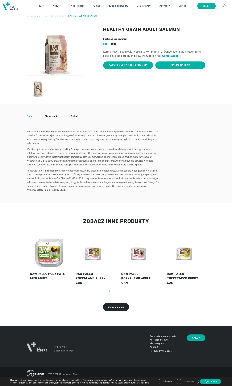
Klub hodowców (118, 5)
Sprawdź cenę (180, 65)
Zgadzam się (210, 381)
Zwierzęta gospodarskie (163, 336)
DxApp (182, 5)
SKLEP (207, 6)
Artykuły (165, 5)
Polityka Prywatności (161, 351)
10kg (113, 44)
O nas (96, 5)
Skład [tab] (74, 116)
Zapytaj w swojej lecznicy (128, 65)
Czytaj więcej (170, 55)
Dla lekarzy (144, 5)
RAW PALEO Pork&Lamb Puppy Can (90, 278)
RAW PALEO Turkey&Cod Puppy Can (182, 278)
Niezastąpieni (157, 343)
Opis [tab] (29, 116)
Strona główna (33, 16)
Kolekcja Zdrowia (159, 340)
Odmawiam (168, 381)
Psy (45, 16)
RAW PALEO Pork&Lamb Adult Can (135, 278)
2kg (105, 44)
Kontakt (154, 347)
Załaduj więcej (116, 307)
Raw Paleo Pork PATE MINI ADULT (47, 276)
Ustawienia (189, 381)
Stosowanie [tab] (51, 116)
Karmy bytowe (57, 16)
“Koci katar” (77, 5)
